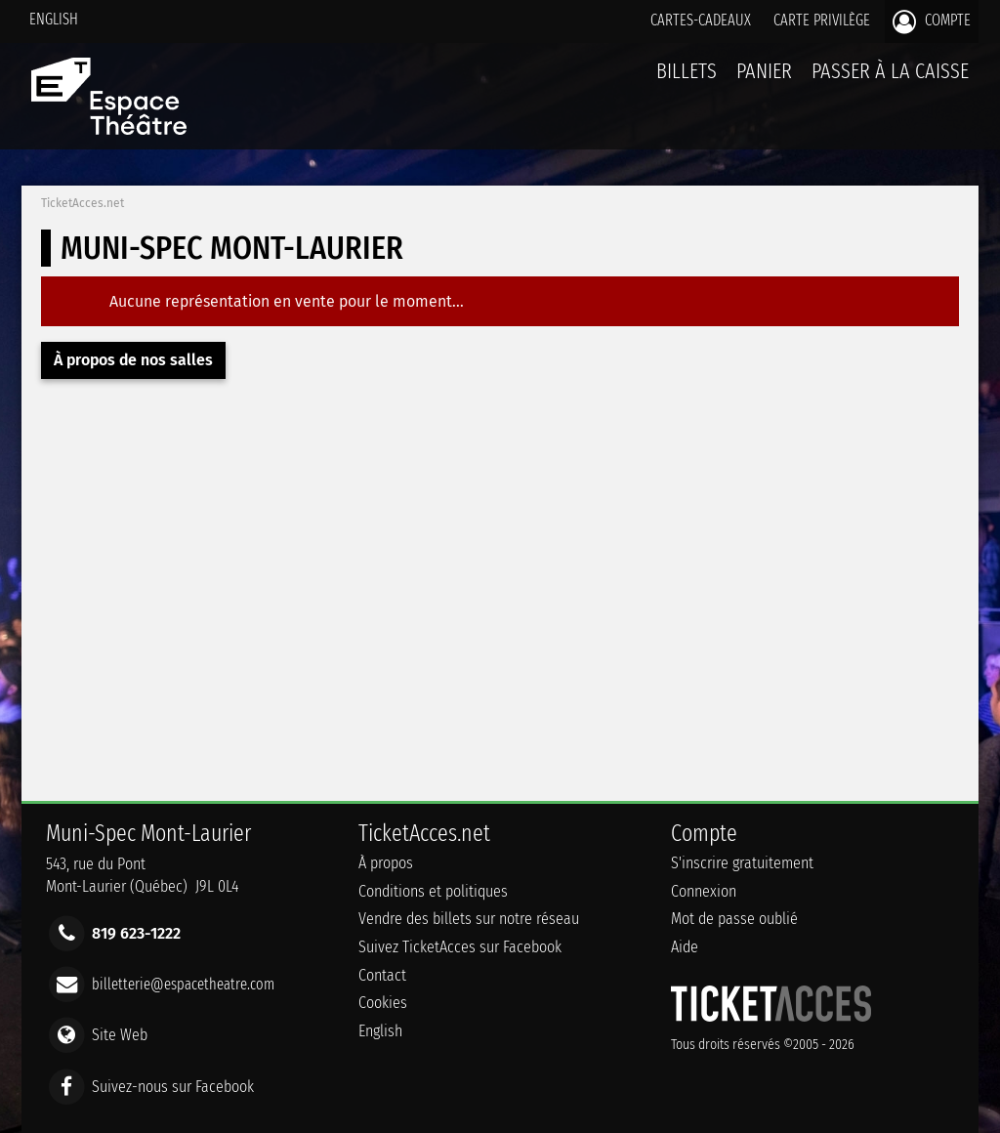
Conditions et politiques (433, 891)
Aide (684, 947)
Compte (932, 21)
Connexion (703, 891)
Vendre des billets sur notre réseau (468, 918)
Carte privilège (821, 20)
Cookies (382, 1002)
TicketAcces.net (82, 203)
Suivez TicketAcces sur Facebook (460, 947)
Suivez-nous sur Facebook (173, 1085)
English (53, 19)
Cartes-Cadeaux (700, 20)
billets (686, 71)
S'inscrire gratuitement (742, 863)
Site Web (119, 1035)
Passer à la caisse (890, 71)
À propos (385, 863)
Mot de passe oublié (734, 918)
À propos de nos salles (133, 360)
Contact (382, 975)
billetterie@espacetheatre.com (183, 984)
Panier (764, 81)
